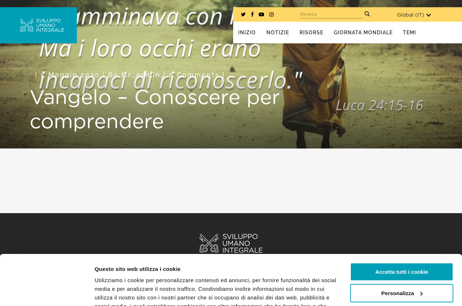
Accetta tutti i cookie (401, 229)
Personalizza (402, 250)
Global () (414, 15)
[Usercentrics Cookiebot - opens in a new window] (46, 291)
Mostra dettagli (114, 292)
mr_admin (141, 74)
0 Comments (194, 74)
